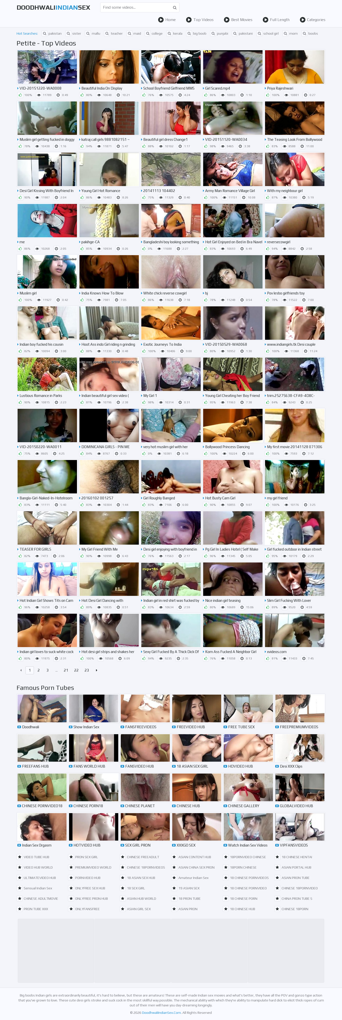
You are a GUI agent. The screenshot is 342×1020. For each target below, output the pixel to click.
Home (167, 20)
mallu (92, 33)
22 (76, 670)
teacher (113, 33)
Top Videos (200, 20)
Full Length (276, 20)
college (154, 33)
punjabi (219, 33)
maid (133, 33)
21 (66, 670)
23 (87, 670)
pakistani (242, 33)
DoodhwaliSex (53, 7)
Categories (312, 20)
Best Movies (238, 20)
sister (73, 33)
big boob (196, 33)
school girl (267, 33)
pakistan (52, 33)
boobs (309, 33)
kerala (174, 33)
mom (290, 33)
